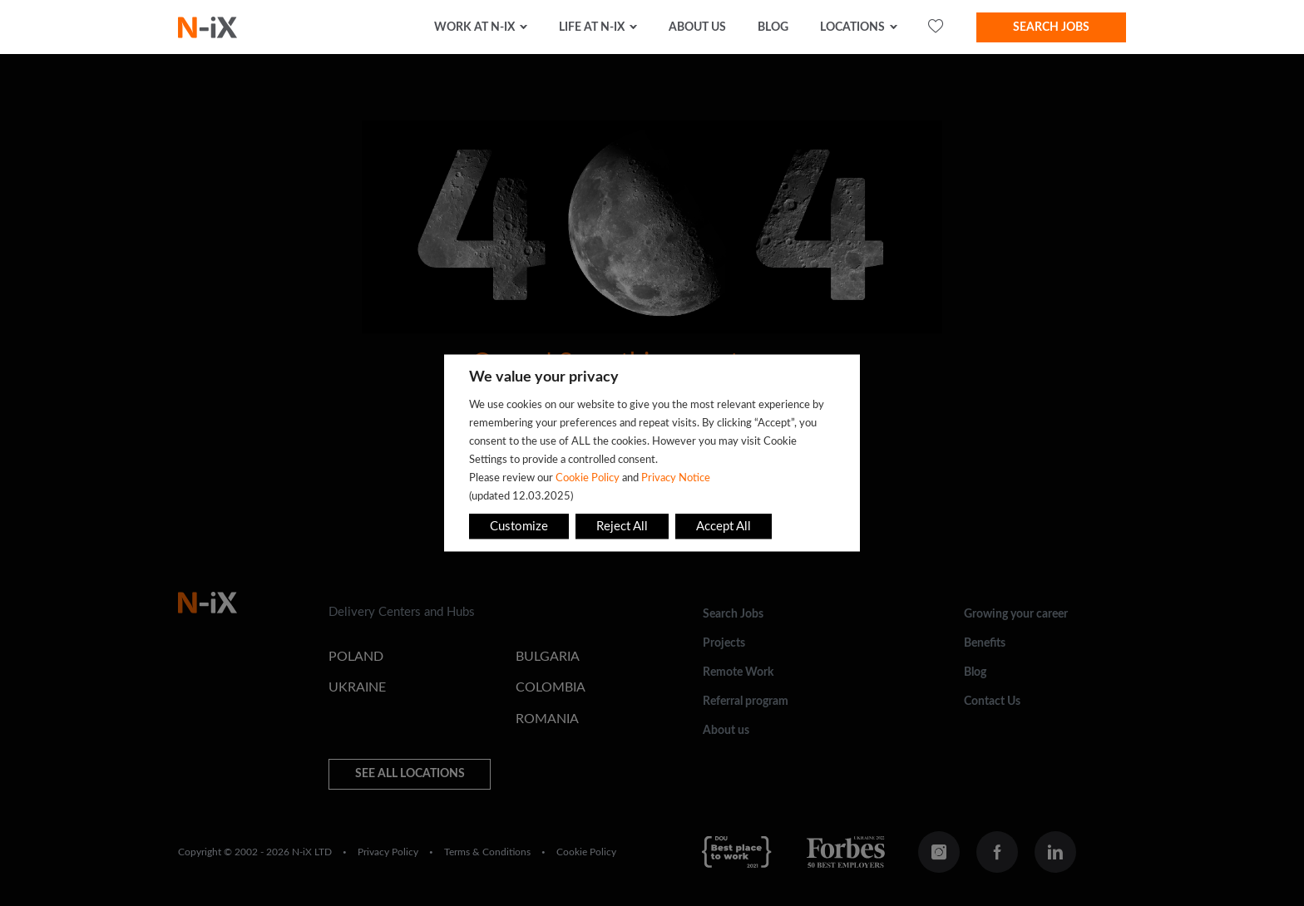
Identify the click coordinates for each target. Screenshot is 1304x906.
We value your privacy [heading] (544, 377)
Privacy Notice (675, 478)
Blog (773, 27)
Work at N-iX (474, 27)
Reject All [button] (622, 526)
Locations (852, 27)
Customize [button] (519, 526)
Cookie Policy (588, 478)
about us (697, 27)
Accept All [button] (723, 526)
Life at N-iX (592, 27)
